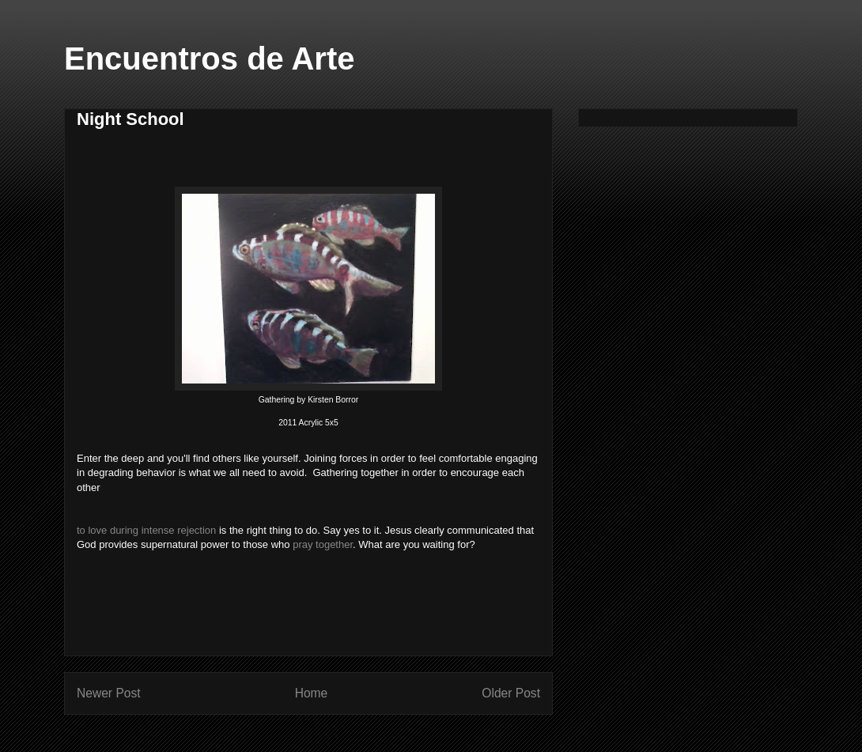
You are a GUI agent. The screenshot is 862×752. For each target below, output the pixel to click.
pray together (323, 544)
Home (311, 693)
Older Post (511, 693)
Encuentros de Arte (209, 58)
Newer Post (109, 693)
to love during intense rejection (146, 530)
